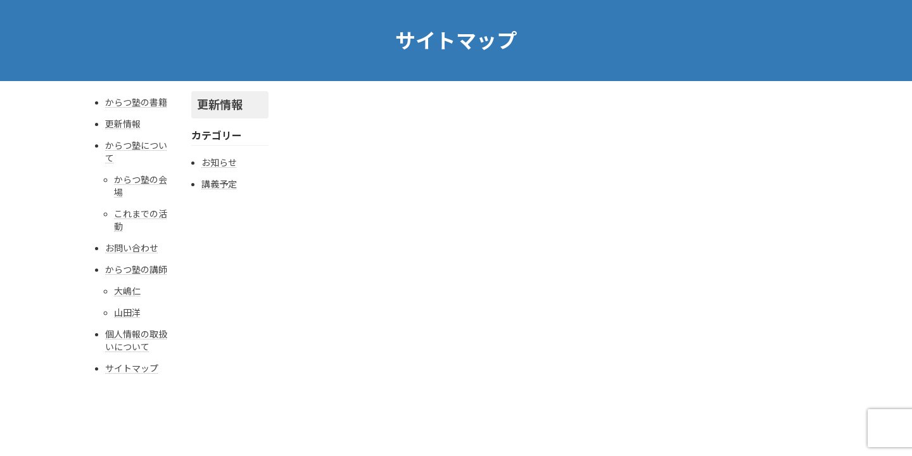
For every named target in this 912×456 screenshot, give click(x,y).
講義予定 (219, 184)
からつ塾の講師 (136, 269)
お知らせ (219, 162)
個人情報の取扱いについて (136, 340)
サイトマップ (131, 368)
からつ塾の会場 (140, 186)
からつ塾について (136, 151)
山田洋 (127, 312)
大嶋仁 (127, 291)
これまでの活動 (140, 220)
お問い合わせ (131, 248)
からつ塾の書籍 (136, 102)
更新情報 (123, 123)
